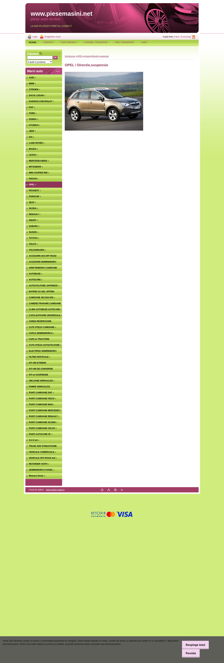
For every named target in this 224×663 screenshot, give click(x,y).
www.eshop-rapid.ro (55, 490)
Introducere (70, 56)
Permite (189, 653)
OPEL (80, 56)
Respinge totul (194, 644)
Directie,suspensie (100, 56)
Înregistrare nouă (52, 36)
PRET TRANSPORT (124, 42)
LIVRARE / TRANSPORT (96, 42)
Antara (87, 56)
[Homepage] (32, 42)
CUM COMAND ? (69, 42)
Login (34, 36)
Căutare (33, 54)
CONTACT (49, 42)
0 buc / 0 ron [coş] (182, 36)
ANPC (144, 42)
